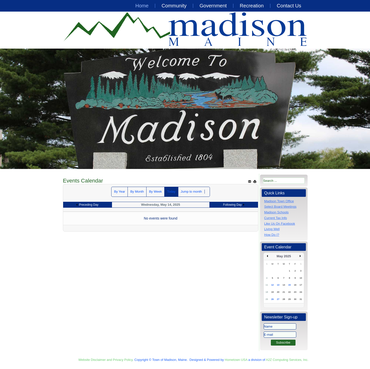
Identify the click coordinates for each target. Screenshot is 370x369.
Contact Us (289, 5)
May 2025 (284, 256)
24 (300, 292)
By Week (155, 191)
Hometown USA (236, 360)
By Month (137, 191)
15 (289, 285)
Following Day (232, 204)
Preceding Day (88, 204)
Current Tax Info (275, 218)
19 (272, 292)
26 (272, 299)
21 (283, 292)
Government (213, 5)
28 (283, 299)
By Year (119, 191)
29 (289, 299)
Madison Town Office (279, 201)
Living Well (272, 229)
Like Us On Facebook (279, 223)
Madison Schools (276, 212)
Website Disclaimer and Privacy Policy (105, 360)
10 (300, 278)
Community (174, 5)
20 (278, 292)
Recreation (252, 5)
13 (278, 285)
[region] (185, 109)
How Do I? (271, 235)
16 (295, 285)
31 (300, 299)
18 (266, 292)
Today (171, 191)
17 (300, 285)
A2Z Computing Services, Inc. (287, 360)
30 (295, 299)
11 (266, 285)
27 (278, 299)
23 (295, 292)
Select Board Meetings (280, 206)
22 (289, 292)
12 (272, 285)
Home (141, 5)
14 (283, 285)
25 (266, 299)
